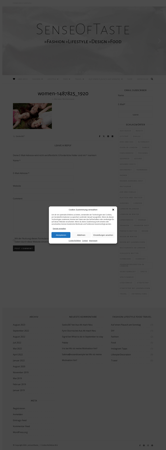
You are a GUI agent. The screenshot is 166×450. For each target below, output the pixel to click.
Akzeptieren (61, 235)
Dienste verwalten (59, 228)
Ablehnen (81, 235)
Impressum (93, 241)
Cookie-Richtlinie (75, 241)
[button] (113, 209)
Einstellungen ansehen (103, 235)
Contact (85, 241)
